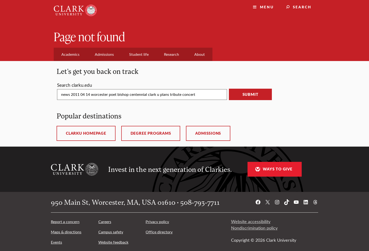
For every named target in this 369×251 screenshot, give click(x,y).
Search (302, 6)
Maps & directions (66, 231)
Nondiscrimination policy (254, 228)
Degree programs (151, 133)
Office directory (159, 231)
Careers (104, 221)
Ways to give (273, 169)
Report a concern (65, 221)
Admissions (208, 133)
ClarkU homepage (86, 133)
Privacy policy (157, 221)
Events (56, 242)
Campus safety (110, 231)
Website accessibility (250, 221)
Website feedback (113, 242)
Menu (267, 6)
